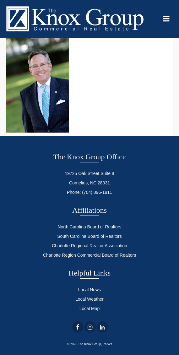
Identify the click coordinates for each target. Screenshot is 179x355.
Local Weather (89, 299)
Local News (89, 289)
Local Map (89, 308)
